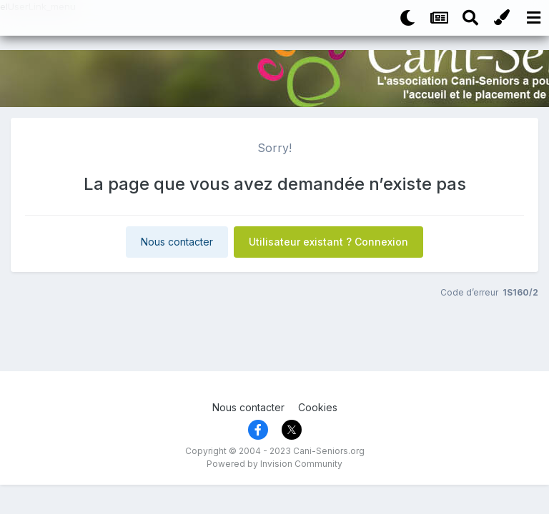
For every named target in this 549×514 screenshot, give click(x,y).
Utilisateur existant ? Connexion (328, 242)
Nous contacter (177, 242)
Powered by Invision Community (274, 463)
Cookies (317, 407)
